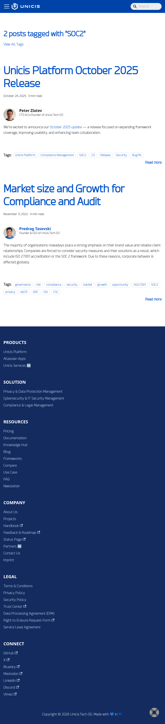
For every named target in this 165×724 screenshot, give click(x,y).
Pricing (8, 431)
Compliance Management (57, 155)
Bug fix (136, 155)
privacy (10, 292)
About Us (10, 512)
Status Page (14, 539)
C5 (93, 155)
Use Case (10, 472)
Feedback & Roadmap (21, 533)
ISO (46, 292)
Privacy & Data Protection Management (33, 391)
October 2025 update (66, 127)
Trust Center (14, 607)
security (72, 284)
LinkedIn (11, 681)
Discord (11, 687)
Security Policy (14, 600)
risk (38, 284)
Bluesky (11, 667)
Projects (9, 519)
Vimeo (10, 694)
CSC (55, 292)
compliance (53, 284)
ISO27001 (140, 284)
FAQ (6, 479)
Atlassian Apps (14, 359)
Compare (10, 465)
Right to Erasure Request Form (28, 620)
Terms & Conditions (18, 586)
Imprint (8, 560)
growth (102, 284)
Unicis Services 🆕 (17, 366)
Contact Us (11, 553)
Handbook (13, 526)
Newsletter (11, 486)
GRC (35, 292)
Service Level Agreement (22, 627)
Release (105, 155)
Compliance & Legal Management (28, 405)
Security (121, 155)
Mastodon (12, 674)
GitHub (10, 653)
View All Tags (13, 44)
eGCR (24, 292)
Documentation (15, 438)
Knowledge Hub (15, 445)
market (87, 284)
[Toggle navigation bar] (6, 6)
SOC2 (82, 155)
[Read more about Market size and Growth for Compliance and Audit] (153, 299)
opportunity (120, 284)
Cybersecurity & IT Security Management (33, 398)
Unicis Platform (25, 155)
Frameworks (12, 459)
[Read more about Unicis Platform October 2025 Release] (153, 162)
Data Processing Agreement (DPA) (28, 613)
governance (23, 284)
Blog (7, 452)
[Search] (146, 6)
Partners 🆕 (12, 546)
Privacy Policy (14, 593)
